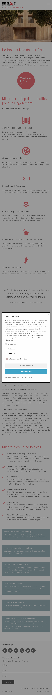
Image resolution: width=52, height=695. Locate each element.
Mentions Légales (26, 378)
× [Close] (49, 314)
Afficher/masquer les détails (18, 358)
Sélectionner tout (26, 371)
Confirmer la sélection (26, 366)
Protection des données (12, 378)
